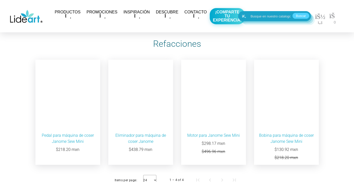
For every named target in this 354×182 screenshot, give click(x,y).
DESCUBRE (167, 14)
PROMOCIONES (102, 14)
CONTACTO (195, 14)
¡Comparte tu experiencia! (227, 16)
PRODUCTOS (67, 14)
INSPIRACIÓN (136, 14)
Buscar (301, 16)
